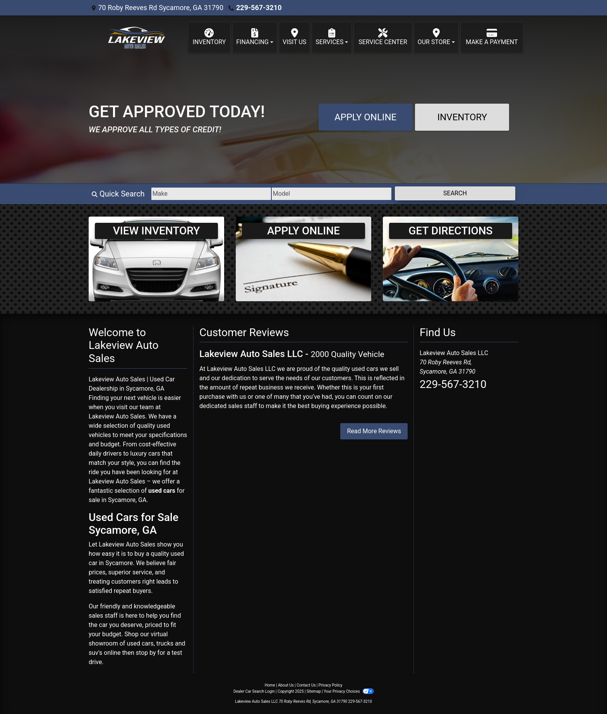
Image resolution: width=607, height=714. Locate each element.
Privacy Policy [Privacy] (331, 685)
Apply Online (365, 117)
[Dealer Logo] (135, 37)
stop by (146, 652)
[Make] (211, 193)
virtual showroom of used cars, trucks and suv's (137, 643)
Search (455, 193)
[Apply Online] (303, 258)
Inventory (462, 117)
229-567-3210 (258, 7)
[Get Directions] (450, 258)
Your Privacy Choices (349, 691)
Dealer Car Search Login (254, 691)
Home (270, 685)
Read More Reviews (374, 431)
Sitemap (314, 691)
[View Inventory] (156, 258)
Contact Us (306, 685)
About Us (286, 685)
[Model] (331, 193)
